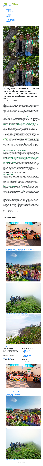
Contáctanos (26, 356)
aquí (18, 100)
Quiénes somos (27, 350)
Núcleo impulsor (11, 11)
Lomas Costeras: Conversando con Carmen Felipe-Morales (16, 313)
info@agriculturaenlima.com (11, 213)
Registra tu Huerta (7, 358)
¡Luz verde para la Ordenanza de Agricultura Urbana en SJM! (17, 282)
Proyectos (9, 14)
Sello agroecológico (11, 19)
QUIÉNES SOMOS (9, 9)
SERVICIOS (8, 16)
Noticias (9, 15)
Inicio (4, 25)
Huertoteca (10, 18)
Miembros (9, 10)
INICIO (7, 8)
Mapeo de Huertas (11, 20)
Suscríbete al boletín (7, 5)
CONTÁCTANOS (8, 21)
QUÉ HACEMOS (8, 13)
